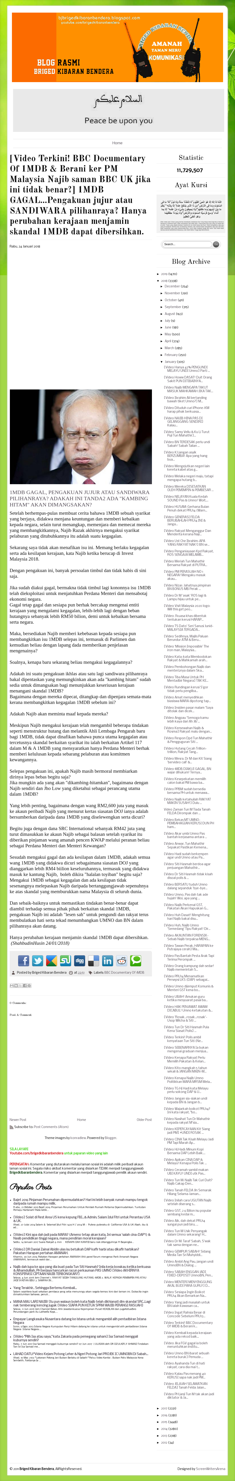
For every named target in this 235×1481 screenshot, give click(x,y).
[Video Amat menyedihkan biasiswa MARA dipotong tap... (187, 699)
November (173, 293)
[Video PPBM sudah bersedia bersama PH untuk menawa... (186, 791)
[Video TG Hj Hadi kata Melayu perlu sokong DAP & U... (186, 1090)
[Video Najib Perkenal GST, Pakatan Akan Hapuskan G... (186, 907)
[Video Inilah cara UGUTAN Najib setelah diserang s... (187, 1202)
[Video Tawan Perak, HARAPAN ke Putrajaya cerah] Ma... (188, 947)
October (171, 300)
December (173, 286)
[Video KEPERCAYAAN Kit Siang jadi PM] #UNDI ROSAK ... (187, 1131)
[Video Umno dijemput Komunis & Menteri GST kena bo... (188, 988)
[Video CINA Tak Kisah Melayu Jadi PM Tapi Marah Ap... (189, 1141)
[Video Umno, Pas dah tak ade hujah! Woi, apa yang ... (186, 896)
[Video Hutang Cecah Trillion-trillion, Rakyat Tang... (185, 750)
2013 (164, 1436)
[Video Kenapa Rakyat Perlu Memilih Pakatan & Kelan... (185, 1059)
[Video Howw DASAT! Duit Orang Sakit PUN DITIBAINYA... (188, 379)
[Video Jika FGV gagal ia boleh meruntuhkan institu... (186, 1345)
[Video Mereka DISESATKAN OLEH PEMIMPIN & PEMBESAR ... (189, 488)
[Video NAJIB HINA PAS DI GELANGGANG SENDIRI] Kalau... (183, 422)
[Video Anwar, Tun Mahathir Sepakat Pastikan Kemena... (186, 845)
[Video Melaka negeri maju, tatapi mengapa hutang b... (188, 478)
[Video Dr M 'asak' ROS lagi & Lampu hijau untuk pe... (185, 597)
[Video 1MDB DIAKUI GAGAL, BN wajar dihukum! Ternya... (187, 771)
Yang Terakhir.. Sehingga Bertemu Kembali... (45, 1288)
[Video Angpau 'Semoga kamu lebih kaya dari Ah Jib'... (186, 719)
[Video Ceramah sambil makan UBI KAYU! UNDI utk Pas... (186, 1171)
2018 (164, 281)
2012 (164, 1443)
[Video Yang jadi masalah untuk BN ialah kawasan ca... (187, 1304)
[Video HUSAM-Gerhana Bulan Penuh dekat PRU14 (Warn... (186, 508)
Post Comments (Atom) (51, 1127)
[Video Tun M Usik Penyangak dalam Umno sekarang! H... (185, 1233)
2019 (164, 274)
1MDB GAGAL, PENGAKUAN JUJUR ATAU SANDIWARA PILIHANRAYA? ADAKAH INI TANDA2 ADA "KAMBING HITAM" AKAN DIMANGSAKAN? (80, 498)
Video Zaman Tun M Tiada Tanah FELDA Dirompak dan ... (187, 811)
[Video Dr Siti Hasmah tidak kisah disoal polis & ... (188, 876)
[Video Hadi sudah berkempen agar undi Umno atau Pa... (186, 856)
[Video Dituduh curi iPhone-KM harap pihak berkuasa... (186, 410)
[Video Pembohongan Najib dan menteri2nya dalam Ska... (187, 668)
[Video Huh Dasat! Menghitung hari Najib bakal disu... (187, 917)
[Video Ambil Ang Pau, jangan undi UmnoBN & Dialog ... (188, 1263)
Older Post (144, 1120)
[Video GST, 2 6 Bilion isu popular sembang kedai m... (187, 1212)
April (168, 341)
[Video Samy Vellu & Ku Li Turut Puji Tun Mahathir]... (187, 434)
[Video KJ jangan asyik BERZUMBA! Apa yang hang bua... (185, 456)
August (170, 314)
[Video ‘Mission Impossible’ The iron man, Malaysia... (186, 648)
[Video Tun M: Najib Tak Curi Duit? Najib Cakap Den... (188, 1182)
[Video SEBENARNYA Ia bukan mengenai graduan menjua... (186, 1049)
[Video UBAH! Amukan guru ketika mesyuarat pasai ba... (186, 998)
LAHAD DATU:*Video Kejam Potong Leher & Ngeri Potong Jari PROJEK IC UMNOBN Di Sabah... (80, 1354)
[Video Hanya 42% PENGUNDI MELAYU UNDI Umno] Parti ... (187, 369)
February (171, 355)
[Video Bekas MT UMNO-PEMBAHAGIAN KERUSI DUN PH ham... (189, 823)
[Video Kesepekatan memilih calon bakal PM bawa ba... (185, 781)
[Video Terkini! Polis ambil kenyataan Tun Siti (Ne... (183, 1039)
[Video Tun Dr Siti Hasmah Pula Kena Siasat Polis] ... (186, 1029)
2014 (164, 1429)
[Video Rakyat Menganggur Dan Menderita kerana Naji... (187, 532)
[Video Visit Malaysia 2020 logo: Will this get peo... (187, 607)
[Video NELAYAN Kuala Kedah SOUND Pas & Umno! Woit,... (186, 498)
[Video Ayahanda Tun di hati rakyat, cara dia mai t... (184, 1365)
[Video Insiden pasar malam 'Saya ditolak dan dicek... (188, 709)
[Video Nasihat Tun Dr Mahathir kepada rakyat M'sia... (187, 1121)
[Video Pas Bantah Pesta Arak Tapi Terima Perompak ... (189, 957)
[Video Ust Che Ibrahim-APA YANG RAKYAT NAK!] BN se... (187, 543)
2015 (164, 1422)
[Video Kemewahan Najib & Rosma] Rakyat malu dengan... (188, 730)
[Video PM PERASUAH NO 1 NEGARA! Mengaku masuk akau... (185, 575)
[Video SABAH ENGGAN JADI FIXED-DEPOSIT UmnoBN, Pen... (188, 1274)
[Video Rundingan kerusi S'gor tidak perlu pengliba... (186, 689)
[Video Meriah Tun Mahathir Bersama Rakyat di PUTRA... (185, 563)
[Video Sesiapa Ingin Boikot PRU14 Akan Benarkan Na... (185, 1294)
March (170, 348)
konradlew (78, 1138)
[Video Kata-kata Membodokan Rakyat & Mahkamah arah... (187, 658)
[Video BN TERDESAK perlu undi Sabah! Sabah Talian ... (187, 444)
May (168, 334)
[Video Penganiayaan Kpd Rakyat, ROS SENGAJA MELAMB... (189, 553)
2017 (164, 1408)
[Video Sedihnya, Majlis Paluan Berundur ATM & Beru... (186, 638)
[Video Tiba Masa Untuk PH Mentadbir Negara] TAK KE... (186, 679)
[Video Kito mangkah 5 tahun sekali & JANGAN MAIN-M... (185, 1070)
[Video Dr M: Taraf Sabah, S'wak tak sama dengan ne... (187, 1243)
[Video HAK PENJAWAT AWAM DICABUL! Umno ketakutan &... (188, 1008)
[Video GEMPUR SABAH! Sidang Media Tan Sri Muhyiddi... (187, 1253)
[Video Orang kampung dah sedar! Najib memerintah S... (189, 968)
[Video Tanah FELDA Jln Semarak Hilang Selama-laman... (188, 1192)
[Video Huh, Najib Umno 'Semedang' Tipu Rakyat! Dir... (187, 927)
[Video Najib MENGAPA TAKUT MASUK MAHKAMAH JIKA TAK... (188, 389)
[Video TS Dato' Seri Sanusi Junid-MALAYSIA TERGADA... (188, 628)
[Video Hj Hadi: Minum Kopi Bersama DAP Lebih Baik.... (184, 1151)
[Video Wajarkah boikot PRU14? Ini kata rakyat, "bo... (187, 1110)
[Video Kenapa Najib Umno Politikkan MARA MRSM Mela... (188, 1080)
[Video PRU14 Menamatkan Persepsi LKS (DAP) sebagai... (186, 978)
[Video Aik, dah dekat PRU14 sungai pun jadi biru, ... (184, 1222)
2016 (164, 1415)
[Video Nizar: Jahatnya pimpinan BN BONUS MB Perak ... (187, 587)
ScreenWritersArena (210, 1469)
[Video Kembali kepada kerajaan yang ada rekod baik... (188, 1335)
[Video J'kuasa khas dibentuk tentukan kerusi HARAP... (185, 618)
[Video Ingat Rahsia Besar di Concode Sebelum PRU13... (184, 1314)
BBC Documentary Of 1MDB (124, 973)
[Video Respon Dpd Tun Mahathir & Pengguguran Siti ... (188, 740)
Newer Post (18, 1120)
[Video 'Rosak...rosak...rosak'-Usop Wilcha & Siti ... (185, 1019)
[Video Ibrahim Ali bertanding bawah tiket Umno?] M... (185, 399)
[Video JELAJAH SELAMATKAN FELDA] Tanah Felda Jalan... (185, 1385)
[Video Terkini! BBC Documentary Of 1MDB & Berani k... (188, 1324)
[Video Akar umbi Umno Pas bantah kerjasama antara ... (185, 835)
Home (117, 143)
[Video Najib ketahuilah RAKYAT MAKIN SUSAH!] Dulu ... (187, 801)
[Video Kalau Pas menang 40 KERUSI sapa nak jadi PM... (185, 1375)
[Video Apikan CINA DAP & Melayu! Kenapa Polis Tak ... (185, 1161)
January (171, 362)
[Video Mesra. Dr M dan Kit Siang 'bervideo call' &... (188, 760)
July (168, 321)
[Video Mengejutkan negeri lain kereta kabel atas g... (187, 468)
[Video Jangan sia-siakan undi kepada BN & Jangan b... (185, 1100)
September (173, 307)
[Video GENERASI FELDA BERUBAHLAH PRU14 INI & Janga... (185, 521)
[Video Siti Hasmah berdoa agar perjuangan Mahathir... (187, 866)
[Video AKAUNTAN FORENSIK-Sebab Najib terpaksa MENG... (187, 937)
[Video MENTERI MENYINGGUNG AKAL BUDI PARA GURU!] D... (188, 1284)
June (168, 327)
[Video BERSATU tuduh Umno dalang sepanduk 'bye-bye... (185, 886)
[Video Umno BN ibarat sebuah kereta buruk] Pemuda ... (186, 1355)
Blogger (110, 1138)
